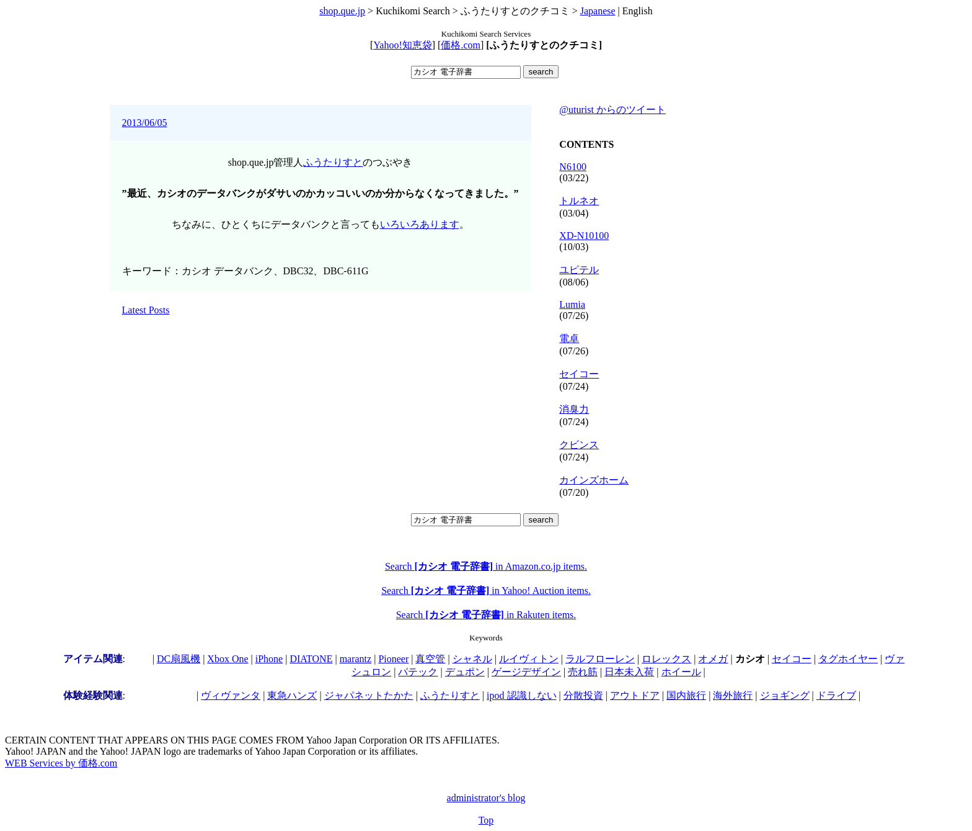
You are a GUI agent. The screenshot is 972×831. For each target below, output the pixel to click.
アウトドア (635, 695)
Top (486, 820)
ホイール (681, 672)
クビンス (579, 444)
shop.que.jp (342, 11)
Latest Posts (146, 310)
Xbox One (227, 659)
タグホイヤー (848, 659)
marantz (356, 659)
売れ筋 (583, 672)
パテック (418, 672)
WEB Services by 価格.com (61, 763)
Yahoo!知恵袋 (402, 45)
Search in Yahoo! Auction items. (486, 590)
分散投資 (583, 695)
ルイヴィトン (529, 659)
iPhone (269, 659)
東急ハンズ (292, 695)
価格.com (460, 45)
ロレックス (666, 659)
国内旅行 (686, 695)
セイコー (579, 374)
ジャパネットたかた (368, 695)
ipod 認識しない (521, 695)
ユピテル (579, 269)
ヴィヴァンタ (230, 695)
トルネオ (579, 200)
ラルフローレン (600, 659)
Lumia (572, 304)
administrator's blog (486, 798)
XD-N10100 (584, 235)
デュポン (465, 672)
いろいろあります (419, 224)
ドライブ (836, 695)
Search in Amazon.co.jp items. (486, 566)
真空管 (430, 659)
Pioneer (393, 659)
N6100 (572, 166)
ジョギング (785, 695)
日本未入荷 (629, 672)
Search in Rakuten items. (486, 614)
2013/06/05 (144, 122)
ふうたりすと (333, 162)
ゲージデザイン (526, 672)
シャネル (472, 659)
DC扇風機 (178, 659)
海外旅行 (733, 695)
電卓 (569, 338)
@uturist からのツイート (612, 109)
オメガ (713, 659)
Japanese (598, 11)
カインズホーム (594, 480)
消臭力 (574, 409)
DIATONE (310, 659)
